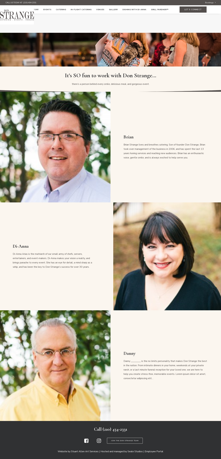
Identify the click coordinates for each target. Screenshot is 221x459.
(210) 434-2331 (29, 2)
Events (47, 29)
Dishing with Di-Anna (134, 29)
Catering (61, 29)
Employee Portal (154, 451)
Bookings (210, 2)
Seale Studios (135, 451)
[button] (86, 442)
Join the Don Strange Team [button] (125, 441)
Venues (100, 29)
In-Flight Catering (81, 29)
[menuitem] (210, 2)
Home (19, 29)
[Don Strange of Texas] (110, 15)
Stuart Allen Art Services (85, 451)
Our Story (33, 29)
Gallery (113, 29)
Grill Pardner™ (159, 29)
